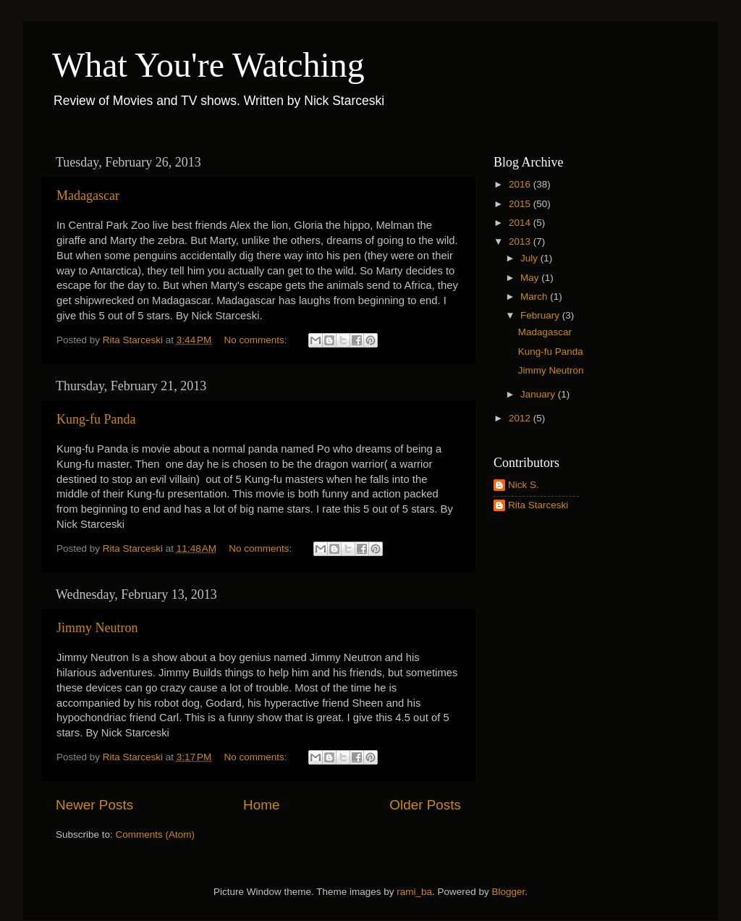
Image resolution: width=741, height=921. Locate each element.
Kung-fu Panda (95, 419)
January (539, 394)
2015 (521, 203)
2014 (521, 222)
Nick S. (523, 484)
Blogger (508, 891)
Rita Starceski (538, 505)
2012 (521, 418)
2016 (521, 184)
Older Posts (425, 804)
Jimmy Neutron (97, 628)
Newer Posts (94, 804)
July (530, 258)
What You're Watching (208, 65)
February (541, 315)
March (535, 296)
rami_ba (414, 891)
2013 (521, 241)
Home (261, 804)
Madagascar (87, 195)
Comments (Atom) (155, 834)
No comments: (257, 340)
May (530, 277)
